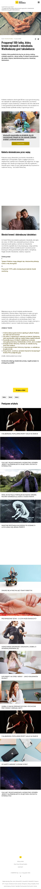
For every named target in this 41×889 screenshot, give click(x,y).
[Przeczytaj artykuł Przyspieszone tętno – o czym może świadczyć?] (20, 606)
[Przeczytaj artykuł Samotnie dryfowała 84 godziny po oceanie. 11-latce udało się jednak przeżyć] (20, 514)
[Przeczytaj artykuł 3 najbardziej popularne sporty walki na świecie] (20, 421)
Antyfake (33, 883)
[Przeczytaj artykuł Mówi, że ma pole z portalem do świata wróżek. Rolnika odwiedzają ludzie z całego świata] (20, 483)
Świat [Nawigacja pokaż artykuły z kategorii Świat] (12, 7)
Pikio (11, 881)
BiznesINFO (19, 881)
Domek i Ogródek (15, 886)
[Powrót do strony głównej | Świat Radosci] (20, 2)
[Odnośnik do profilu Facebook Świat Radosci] (20, 876)
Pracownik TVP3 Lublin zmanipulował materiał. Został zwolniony (19, 270)
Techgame (24, 883)
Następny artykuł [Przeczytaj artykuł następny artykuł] (20, 390)
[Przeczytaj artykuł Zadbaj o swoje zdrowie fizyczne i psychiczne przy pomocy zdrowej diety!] (20, 695)
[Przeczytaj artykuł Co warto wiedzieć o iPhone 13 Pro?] (20, 752)
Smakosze (11, 883)
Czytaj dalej (20, 143)
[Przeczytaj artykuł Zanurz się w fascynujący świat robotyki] (20, 578)
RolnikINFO (31, 881)
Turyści (6, 883)
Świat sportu (30, 886)
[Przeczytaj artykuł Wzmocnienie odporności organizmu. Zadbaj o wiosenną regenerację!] (20, 635)
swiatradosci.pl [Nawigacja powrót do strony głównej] (6, 7)
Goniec (35, 886)
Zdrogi (29, 883)
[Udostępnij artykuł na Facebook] (35, 39)
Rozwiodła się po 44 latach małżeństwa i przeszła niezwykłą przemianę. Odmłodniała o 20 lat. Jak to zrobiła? (22, 341)
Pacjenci (36, 881)
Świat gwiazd (23, 886)
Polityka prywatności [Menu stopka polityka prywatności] (20, 864)
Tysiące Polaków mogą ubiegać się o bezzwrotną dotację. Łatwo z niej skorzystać (20, 262)
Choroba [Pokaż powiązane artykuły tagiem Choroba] (10, 397)
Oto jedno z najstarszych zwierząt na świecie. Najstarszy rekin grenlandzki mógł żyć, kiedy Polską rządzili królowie (21, 337)
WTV (3, 883)
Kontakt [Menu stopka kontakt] (20, 867)
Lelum (14, 881)
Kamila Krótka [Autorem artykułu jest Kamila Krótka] (9, 38)
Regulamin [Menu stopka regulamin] (20, 861)
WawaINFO (25, 881)
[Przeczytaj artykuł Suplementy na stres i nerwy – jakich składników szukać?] (20, 665)
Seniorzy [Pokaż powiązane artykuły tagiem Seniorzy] (16, 397)
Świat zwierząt (17, 883)
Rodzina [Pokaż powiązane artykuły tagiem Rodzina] (4, 397)
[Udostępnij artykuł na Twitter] (38, 39)
